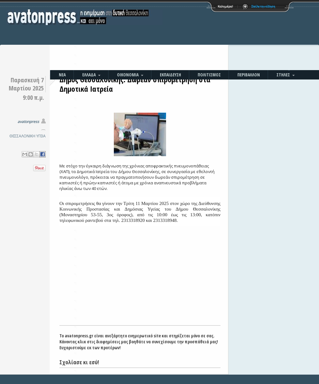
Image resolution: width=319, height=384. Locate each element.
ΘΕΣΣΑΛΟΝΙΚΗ (22, 136)
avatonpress (28, 121)
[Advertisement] (195, 36)
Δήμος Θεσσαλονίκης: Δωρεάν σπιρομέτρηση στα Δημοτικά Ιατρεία (134, 84)
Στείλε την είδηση (263, 6)
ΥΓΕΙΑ (41, 136)
